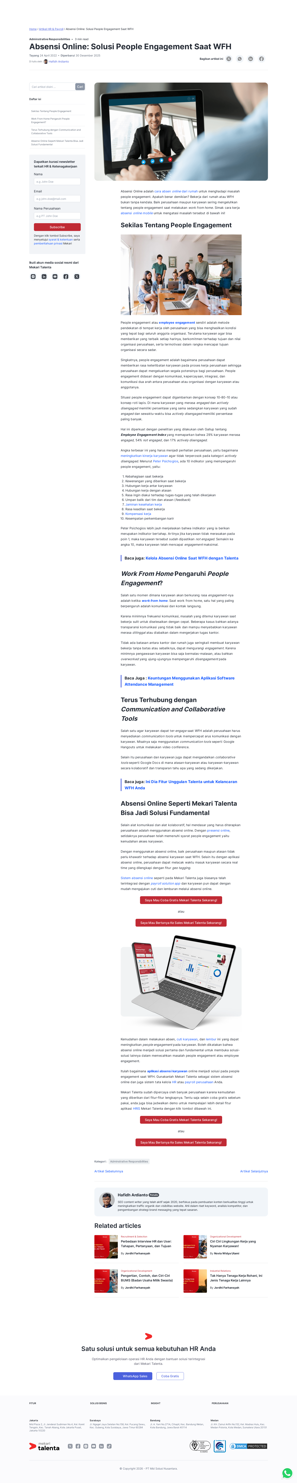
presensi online (218, 830)
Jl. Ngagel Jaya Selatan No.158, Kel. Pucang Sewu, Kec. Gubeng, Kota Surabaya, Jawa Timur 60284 (117, 1426)
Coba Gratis (170, 1376)
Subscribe (57, 227)
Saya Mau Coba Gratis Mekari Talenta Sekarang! (181, 900)
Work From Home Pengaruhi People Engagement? (50, 120)
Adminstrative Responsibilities (49, 39)
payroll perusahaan (199, 1082)
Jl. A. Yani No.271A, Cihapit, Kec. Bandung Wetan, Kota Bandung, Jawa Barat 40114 (177, 1426)
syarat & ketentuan (61, 239)
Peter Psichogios (165, 461)
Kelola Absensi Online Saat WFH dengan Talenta (192, 558)
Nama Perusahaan (47, 208)
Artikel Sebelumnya (108, 1171)
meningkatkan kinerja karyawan (144, 456)
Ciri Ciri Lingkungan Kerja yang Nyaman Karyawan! (233, 1243)
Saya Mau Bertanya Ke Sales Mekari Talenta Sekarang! (181, 923)
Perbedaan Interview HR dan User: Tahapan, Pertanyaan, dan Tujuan (146, 1243)
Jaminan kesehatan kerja (143, 504)
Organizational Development (225, 1236)
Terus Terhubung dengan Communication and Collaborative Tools (56, 131)
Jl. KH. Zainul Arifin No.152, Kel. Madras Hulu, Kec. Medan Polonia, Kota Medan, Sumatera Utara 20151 (239, 1426)
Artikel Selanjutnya (254, 1171)
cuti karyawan (187, 1039)
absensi (137, 213)
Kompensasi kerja (138, 514)
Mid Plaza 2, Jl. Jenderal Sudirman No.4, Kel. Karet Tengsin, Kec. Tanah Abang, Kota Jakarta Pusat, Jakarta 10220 (56, 1427)
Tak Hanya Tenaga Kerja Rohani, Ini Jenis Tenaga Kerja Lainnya (236, 1278)
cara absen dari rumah (176, 191)
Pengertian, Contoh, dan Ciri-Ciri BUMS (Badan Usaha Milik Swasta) (147, 1278)
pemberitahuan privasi (48, 243)
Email (38, 191)
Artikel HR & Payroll (51, 29)
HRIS (136, 1108)
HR (174, 1082)
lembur (211, 1039)
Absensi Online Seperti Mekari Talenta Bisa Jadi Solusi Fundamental (57, 142)
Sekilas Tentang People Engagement (51, 111)
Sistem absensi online (137, 878)
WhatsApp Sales (135, 1376)
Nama (38, 174)
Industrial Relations (220, 1270)
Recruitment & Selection (134, 1236)
